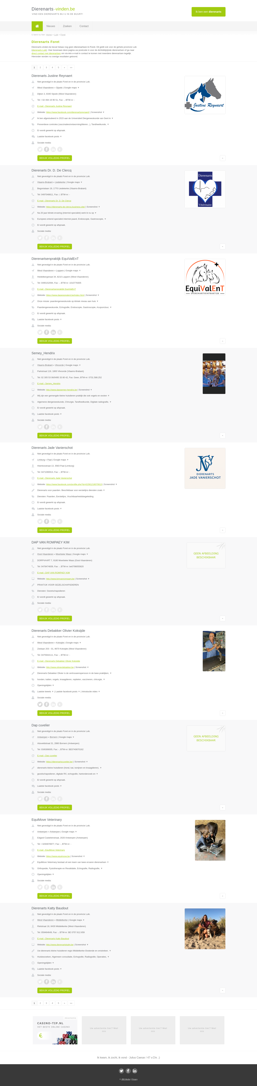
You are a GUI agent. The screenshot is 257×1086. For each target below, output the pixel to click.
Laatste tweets (45, 691)
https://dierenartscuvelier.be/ (59, 761)
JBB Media (125, 1079)
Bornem (53, 737)
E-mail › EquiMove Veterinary (51, 850)
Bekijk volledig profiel (55, 158)
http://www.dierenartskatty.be (59, 944)
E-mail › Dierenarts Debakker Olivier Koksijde (58, 661)
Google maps (71, 87)
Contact (84, 26)
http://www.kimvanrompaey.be (60, 579)
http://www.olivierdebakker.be (60, 667)
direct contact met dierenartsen (46, 53)
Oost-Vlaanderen (45, 554)
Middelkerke (62, 920)
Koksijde (60, 642)
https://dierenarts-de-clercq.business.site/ (65, 207)
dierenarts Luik (39, 50)
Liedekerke (60, 182)
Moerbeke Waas (63, 554)
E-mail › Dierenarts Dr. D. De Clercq (54, 200)
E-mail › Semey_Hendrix (48, 383)
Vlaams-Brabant (45, 182)
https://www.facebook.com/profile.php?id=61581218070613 (74, 484)
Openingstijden (45, 685)
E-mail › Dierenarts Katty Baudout (53, 938)
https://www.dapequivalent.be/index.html (65, 295)
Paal (49, 459)
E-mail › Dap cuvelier (47, 755)
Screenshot (98, 112)
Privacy (135, 1079)
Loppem (60, 270)
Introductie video (91, 691)
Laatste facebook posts (49, 136)
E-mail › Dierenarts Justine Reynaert (54, 106)
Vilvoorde (59, 365)
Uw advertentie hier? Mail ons (104, 1029)
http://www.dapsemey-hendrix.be (61, 390)
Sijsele (59, 87)
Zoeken (67, 26)
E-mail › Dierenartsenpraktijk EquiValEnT (56, 289)
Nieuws (51, 26)
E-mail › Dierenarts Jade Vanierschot (54, 478)
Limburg (41, 459)
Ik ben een (208, 11)
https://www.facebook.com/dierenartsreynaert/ (67, 112)
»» (71, 67)
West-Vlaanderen (45, 87)
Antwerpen (42, 737)
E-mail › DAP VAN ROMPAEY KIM (53, 572)
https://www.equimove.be (58, 856)
